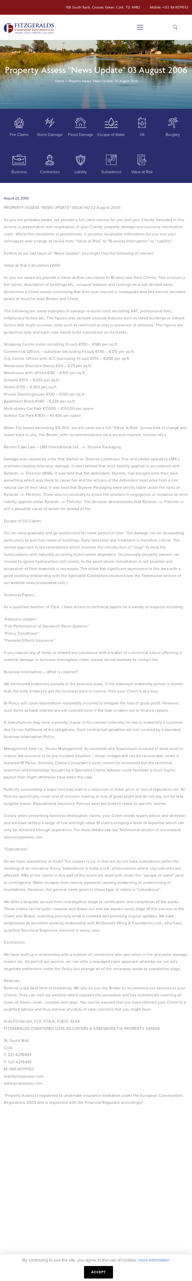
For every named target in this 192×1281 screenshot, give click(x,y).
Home (101, 1214)
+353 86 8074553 (175, 7)
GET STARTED (165, 1139)
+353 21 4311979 (68, 1214)
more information (154, 1260)
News (101, 1242)
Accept (98, 1272)
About (101, 1223)
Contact (103, 1251)
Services (103, 1232)
